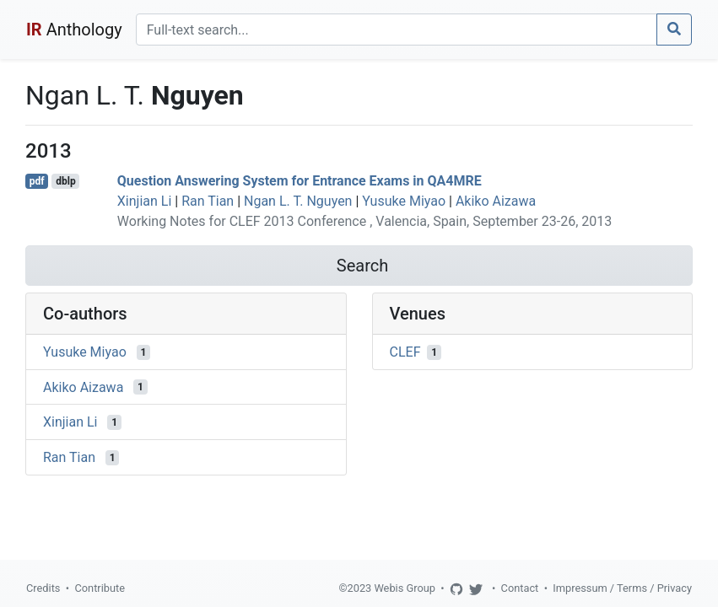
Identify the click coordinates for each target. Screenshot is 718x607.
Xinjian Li (144, 201)
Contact (520, 588)
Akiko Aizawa (496, 201)
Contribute (99, 588)
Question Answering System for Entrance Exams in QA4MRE (299, 181)
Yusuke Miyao (403, 201)
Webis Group (404, 588)
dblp (65, 181)
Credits (43, 588)
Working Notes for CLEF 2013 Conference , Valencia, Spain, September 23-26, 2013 (364, 221)
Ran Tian (207, 201)
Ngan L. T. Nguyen (298, 201)
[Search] (396, 29)
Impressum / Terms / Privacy (622, 588)
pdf (37, 181)
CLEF (405, 352)
